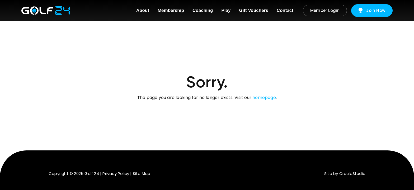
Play (226, 10)
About (142, 10)
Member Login (325, 10)
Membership (171, 10)
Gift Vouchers (253, 10)
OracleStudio (352, 173)
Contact (285, 10)
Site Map (141, 173)
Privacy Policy (115, 173)
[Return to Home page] (45, 10)
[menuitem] (142, 10)
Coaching (202, 10)
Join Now (372, 10)
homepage (264, 97)
